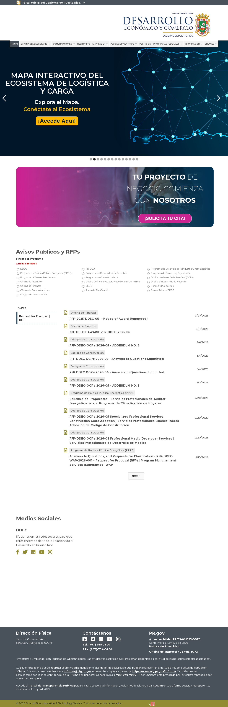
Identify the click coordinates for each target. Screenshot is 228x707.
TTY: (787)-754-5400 (97, 649)
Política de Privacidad (164, 646)
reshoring (83, 44)
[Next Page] (136, 475)
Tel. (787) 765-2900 (96, 644)
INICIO (14, 44)
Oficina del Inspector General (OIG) (173, 651)
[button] (35, 43)
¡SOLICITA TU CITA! (164, 218)
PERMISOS (145, 44)
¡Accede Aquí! (57, 121)
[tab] (36, 308)
